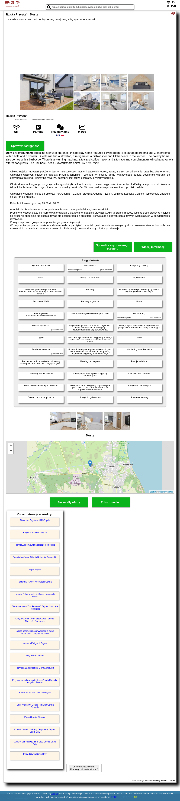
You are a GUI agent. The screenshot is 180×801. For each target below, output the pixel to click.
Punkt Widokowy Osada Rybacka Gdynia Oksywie (35, 706)
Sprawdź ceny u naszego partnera (112, 247)
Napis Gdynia (34, 569)
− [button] (11, 451)
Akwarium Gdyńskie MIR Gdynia (35, 520)
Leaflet (153, 492)
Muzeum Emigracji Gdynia (34, 643)
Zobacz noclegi (111, 502)
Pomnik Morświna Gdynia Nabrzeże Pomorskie (35, 557)
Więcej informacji (153, 247)
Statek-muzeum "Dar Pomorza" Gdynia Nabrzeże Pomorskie (35, 607)
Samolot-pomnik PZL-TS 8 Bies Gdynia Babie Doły (35, 743)
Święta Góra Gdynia (34, 655)
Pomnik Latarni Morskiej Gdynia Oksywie (35, 668)
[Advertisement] (90, 47)
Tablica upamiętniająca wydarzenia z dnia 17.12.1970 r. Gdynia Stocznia (34, 632)
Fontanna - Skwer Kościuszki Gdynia (35, 582)
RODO (114, 797)
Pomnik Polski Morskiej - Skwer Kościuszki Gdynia (35, 595)
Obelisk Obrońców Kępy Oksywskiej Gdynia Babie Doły (34, 730)
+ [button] (11, 445)
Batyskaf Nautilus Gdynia (35, 532)
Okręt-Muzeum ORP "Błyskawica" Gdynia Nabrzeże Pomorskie (34, 619)
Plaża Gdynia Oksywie (34, 717)
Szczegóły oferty (69, 502)
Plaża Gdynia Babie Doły (35, 754)
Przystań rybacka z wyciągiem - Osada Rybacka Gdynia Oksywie (34, 681)
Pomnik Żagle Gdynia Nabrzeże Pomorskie (35, 545)
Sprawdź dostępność (25, 145)
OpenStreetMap (166, 492)
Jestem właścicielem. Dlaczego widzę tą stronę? (84, 768)
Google (54, 793)
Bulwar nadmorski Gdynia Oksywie (35, 692)
